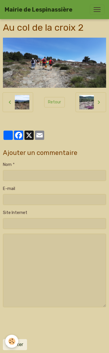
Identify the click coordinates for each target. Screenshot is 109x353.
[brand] (38, 9)
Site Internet (15, 212)
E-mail (9, 188)
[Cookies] (11, 341)
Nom (7, 164)
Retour (54, 102)
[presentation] (47, 323)
